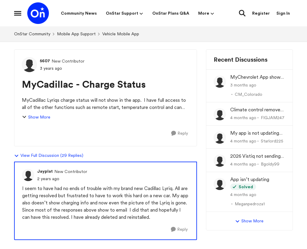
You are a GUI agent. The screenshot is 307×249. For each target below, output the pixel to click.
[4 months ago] (243, 118)
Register (261, 13)
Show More (36, 117)
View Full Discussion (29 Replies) (48, 155)
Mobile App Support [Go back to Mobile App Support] (76, 33)
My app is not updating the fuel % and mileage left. (254, 133)
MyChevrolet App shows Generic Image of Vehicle (257, 77)
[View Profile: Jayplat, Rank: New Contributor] (28, 175)
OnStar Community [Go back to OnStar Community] (32, 33)
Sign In (283, 13)
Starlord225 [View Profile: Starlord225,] (272, 140)
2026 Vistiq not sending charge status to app (255, 156)
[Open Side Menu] (17, 13)
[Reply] (179, 133)
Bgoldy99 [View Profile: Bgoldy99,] (270, 164)
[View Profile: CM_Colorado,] (220, 82)
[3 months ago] (243, 85)
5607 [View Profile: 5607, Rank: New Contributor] (45, 60)
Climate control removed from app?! (256, 110)
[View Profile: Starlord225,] (220, 138)
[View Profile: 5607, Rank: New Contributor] (29, 64)
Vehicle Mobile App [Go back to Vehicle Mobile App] (120, 33)
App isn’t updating (249, 179)
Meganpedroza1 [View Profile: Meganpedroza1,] (250, 203)
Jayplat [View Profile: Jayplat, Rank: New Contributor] (45, 171)
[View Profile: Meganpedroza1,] (220, 184)
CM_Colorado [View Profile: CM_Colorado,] (248, 94)
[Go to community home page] (38, 13)
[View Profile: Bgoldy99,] (220, 161)
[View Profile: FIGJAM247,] (220, 114)
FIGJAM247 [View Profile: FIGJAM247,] (273, 117)
